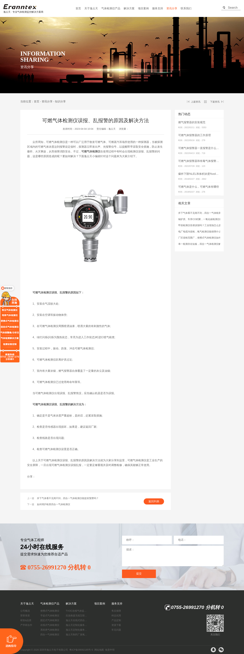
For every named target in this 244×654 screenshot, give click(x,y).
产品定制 (116, 620)
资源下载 (116, 625)
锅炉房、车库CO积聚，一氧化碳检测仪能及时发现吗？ (207, 219)
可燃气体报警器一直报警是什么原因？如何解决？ (208, 148)
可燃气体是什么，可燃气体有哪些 (198, 186)
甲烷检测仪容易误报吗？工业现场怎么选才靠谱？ (204, 225)
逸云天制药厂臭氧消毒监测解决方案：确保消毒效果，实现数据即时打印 (77, 634)
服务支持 (157, 8)
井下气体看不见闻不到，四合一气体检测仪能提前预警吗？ (68, 498)
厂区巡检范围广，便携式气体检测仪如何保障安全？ (205, 237)
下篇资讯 (215, 101)
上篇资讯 (195, 101)
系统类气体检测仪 (49, 629)
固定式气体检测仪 (49, 620)
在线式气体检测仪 (49, 625)
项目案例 (143, 8)
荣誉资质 (25, 615)
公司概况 (25, 610)
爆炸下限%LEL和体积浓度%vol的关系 (201, 173)
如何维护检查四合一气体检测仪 (53, 504)
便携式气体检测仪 (49, 610)
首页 (78, 8)
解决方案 (129, 8)
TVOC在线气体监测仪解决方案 (77, 610)
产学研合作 (26, 625)
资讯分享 (171, 8)
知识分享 (60, 101)
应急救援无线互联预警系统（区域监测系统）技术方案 (77, 615)
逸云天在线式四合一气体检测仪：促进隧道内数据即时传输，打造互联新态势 (77, 620)
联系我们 (186, 8)
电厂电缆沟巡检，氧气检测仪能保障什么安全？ (203, 231)
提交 (139, 573)
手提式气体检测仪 (49, 615)
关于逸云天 (91, 8)
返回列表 (153, 501)
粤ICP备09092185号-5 (81, 649)
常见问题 (116, 629)
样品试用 (116, 615)
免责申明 (110, 649)
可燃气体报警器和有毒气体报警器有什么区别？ (206, 161)
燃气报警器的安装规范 (191, 122)
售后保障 (116, 610)
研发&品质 (25, 620)
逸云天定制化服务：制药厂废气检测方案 (77, 629)
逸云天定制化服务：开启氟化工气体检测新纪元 (77, 625)
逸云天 (112, 128)
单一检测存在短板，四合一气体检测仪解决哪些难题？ (206, 244)
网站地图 (99, 649)
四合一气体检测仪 (49, 634)
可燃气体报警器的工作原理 (194, 135)
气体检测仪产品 (110, 8)
